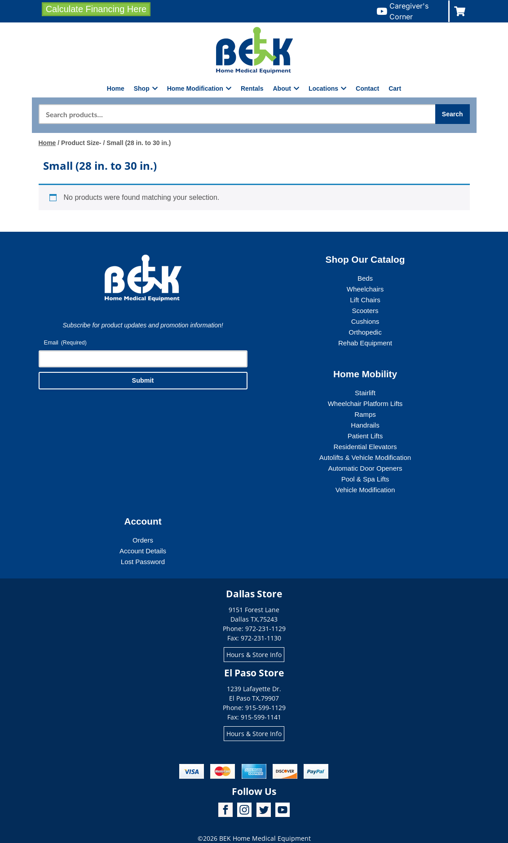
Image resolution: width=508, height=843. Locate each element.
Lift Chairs (365, 300)
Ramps (365, 414)
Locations (327, 88)
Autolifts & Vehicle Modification (365, 457)
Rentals (252, 88)
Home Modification (199, 88)
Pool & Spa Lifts (365, 479)
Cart (395, 88)
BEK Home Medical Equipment (265, 838)
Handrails (365, 425)
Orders (143, 540)
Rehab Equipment (365, 343)
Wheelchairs (365, 289)
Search (452, 114)
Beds (365, 278)
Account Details (142, 551)
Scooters (365, 310)
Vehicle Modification (365, 490)
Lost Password (143, 561)
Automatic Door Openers (365, 468)
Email (65, 343)
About (286, 88)
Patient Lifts (365, 436)
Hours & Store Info (254, 654)
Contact (367, 88)
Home (115, 88)
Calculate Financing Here (96, 9)
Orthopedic (365, 332)
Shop (146, 88)
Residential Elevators (365, 446)
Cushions (365, 321)
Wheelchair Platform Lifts (365, 403)
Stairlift (365, 393)
